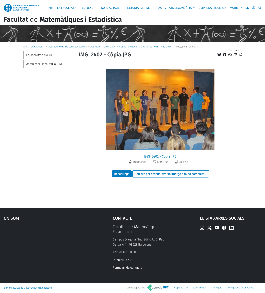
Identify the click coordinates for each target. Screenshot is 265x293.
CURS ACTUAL (110, 7)
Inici (50, 7)
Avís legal (216, 287)
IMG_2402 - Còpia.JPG (160, 156)
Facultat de (63, 20)
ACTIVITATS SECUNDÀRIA (175, 7)
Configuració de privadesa (240, 287)
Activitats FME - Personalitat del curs (67, 46)
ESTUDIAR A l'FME (139, 7)
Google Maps (45, 249)
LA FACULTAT (65, 7)
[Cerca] (259, 7)
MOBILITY (236, 7)
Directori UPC (122, 260)
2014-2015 (110, 46)
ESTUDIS (87, 7)
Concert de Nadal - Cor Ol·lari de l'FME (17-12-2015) (145, 46)
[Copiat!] (240, 55)
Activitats (95, 46)
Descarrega (121, 174)
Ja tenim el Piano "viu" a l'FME (45, 64)
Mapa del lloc (181, 287)
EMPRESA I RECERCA (212, 7)
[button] (77, 8)
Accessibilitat (199, 287)
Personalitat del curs (39, 55)
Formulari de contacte (127, 267)
